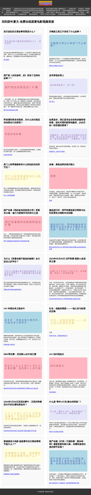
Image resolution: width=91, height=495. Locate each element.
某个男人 (52, 101)
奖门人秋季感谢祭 (9, 195)
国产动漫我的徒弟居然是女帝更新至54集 (16, 241)
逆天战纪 (6, 59)
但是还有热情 (8, 155)
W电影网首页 (7, 8)
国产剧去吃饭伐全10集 (11, 110)
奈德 (50, 200)
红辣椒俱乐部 (22, 14)
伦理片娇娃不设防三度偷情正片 (56, 8)
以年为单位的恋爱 (38, 12)
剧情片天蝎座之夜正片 (56, 65)
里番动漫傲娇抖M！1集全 (76, 12)
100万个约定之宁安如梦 (48, 14)
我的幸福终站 (33, 14)
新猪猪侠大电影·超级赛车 (12, 474)
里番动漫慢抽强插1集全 (65, 14)
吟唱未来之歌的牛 (9, 344)
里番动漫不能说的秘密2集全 (13, 289)
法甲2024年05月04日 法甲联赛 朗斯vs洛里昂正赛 (64, 299)
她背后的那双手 (81, 14)
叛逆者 (8, 10)
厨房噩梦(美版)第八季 (53, 10)
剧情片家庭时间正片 (69, 10)
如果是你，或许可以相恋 (57, 151)
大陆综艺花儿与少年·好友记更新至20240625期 (28, 8)
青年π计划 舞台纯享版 (56, 431)
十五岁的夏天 (25, 12)
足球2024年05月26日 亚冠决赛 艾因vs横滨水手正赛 (20, 431)
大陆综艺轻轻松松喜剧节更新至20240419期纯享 (28, 10)
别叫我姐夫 (52, 392)
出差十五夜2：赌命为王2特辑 (55, 12)
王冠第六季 (72, 8)
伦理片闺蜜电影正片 (12, 12)
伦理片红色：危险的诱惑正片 (58, 335)
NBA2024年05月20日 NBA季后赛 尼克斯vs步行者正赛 (21, 388)
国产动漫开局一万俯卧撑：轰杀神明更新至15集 (64, 483)
